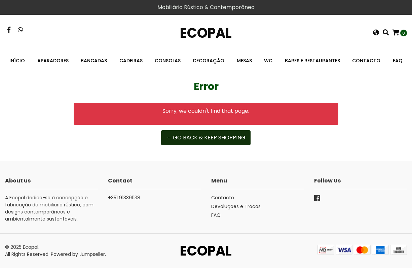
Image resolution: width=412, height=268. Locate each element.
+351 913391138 (124, 197)
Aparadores (53, 60)
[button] (376, 33)
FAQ (398, 60)
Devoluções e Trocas (236, 206)
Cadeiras (131, 60)
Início (17, 60)
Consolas (168, 60)
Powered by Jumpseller (78, 254)
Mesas (244, 60)
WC (268, 60)
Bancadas (94, 60)
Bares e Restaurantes (312, 60)
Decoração (208, 60)
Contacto (366, 60)
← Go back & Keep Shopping (206, 137)
